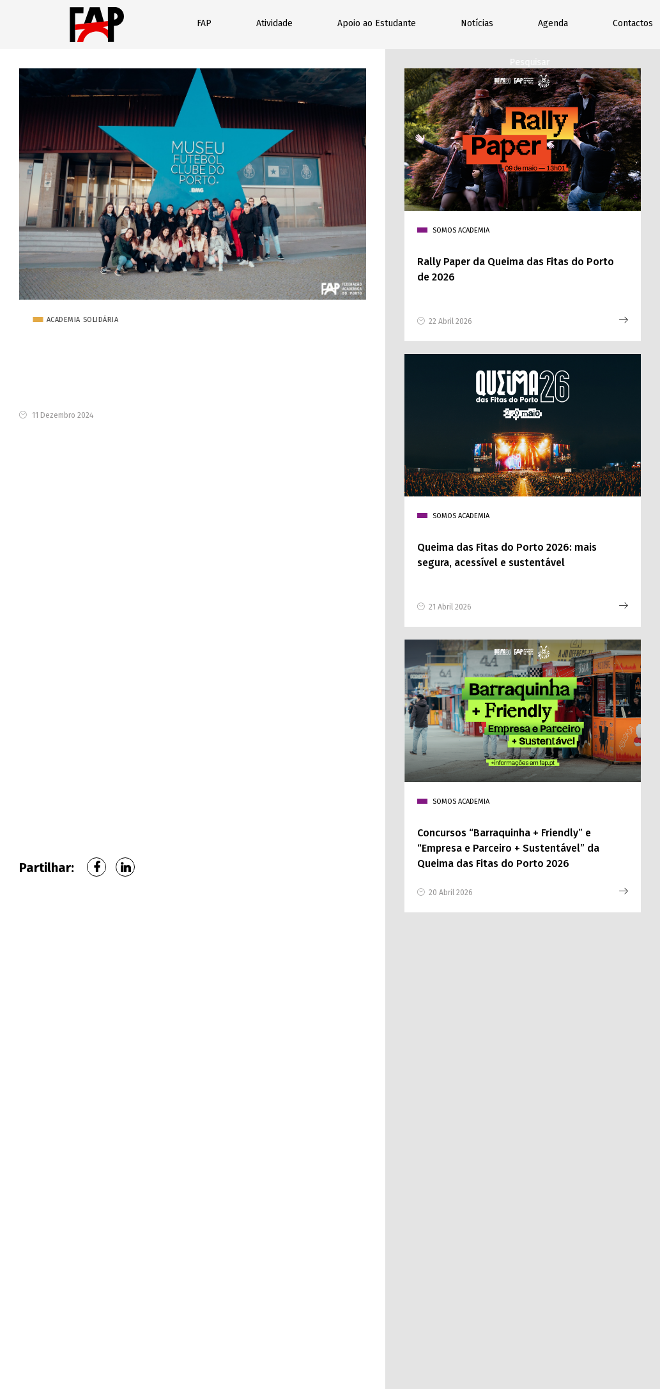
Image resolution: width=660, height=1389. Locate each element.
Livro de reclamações (343, 1342)
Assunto (493, 1103)
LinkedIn (125, 869)
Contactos (633, 23)
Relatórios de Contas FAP (484, 1332)
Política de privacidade (339, 1332)
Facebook (96, 869)
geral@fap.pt (110, 1214)
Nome (352, 1046)
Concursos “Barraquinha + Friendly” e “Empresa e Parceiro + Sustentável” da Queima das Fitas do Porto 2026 (508, 850)
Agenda (553, 23)
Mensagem (360, 1161)
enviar (384, 1259)
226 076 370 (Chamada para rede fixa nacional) (127, 1183)
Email (487, 1046)
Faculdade (359, 1103)
